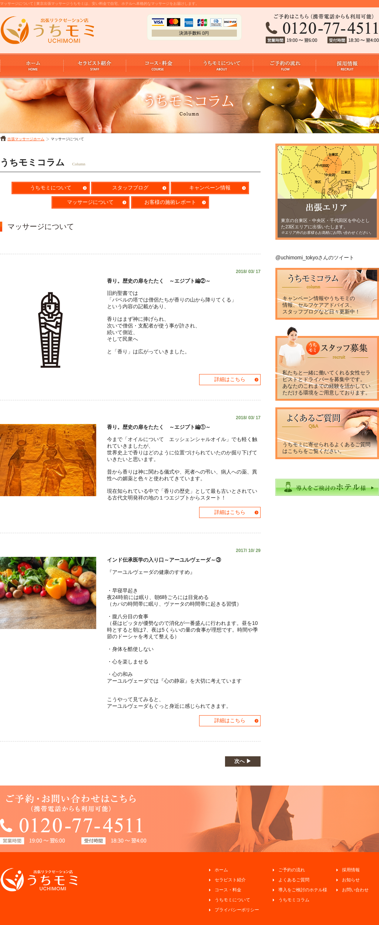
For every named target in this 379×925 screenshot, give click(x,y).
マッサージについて (90, 202)
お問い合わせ (355, 889)
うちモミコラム (293, 899)
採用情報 (351, 869)
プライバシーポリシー (237, 909)
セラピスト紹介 (230, 879)
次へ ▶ (242, 761)
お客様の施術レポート (170, 202)
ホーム (221, 869)
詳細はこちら (229, 379)
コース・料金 (228, 889)
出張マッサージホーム (25, 139)
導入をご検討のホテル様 (302, 889)
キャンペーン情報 (210, 188)
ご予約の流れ (291, 869)
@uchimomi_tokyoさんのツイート (314, 257)
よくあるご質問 (293, 879)
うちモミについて (50, 188)
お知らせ (351, 879)
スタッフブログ (130, 188)
